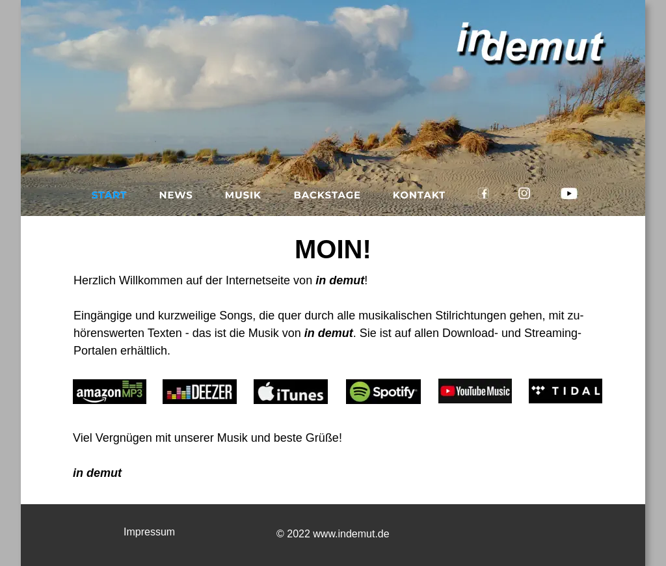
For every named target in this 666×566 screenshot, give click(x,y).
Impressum (149, 531)
